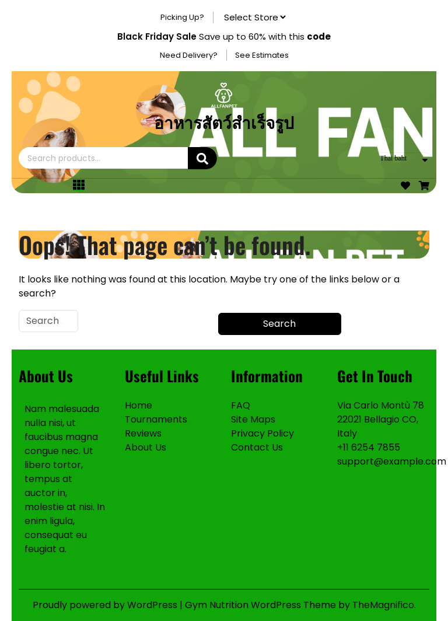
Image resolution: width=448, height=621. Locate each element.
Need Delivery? (189, 55)
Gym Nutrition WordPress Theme (261, 605)
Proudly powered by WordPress (106, 605)
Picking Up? (182, 17)
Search (202, 158)
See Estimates (262, 55)
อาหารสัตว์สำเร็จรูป (224, 122)
